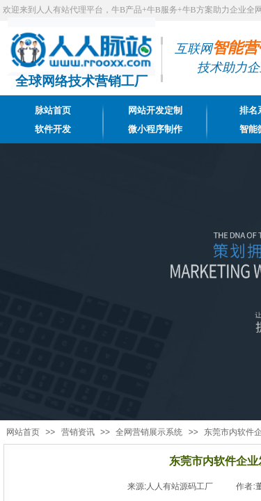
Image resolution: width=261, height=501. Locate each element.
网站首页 (23, 432)
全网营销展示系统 (149, 432)
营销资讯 (78, 432)
